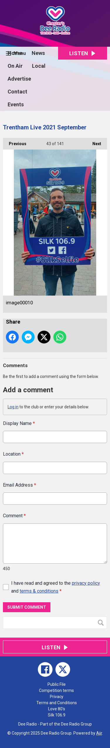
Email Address (19, 484)
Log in (13, 407)
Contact (17, 91)
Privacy (56, 696)
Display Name (19, 423)
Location (13, 454)
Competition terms (56, 690)
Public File (57, 684)
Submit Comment (26, 607)
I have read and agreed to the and (55, 586)
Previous (14, 142)
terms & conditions (39, 591)
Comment (14, 515)
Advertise (19, 79)
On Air (15, 66)
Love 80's (56, 709)
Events (16, 104)
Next (94, 142)
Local (38, 66)
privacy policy (86, 583)
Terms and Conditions (56, 702)
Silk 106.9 (56, 715)
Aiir (99, 733)
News (38, 53)
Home (15, 53)
